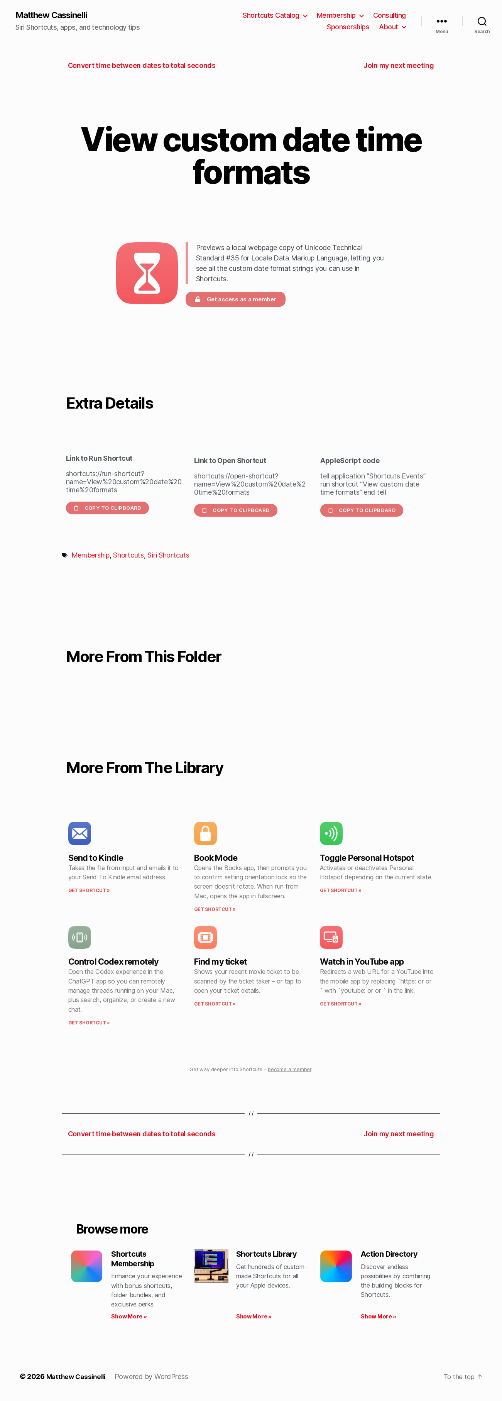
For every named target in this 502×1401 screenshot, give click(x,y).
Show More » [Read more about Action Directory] (378, 1319)
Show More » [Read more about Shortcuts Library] (254, 1319)
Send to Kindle (95, 858)
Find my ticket (220, 962)
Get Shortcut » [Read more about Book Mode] (215, 910)
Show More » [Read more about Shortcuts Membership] (129, 1319)
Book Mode (216, 858)
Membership (336, 16)
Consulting (389, 16)
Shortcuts (128, 556)
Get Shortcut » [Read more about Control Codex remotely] (89, 1023)
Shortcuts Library (269, 1255)
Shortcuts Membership (135, 1260)
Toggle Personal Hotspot (367, 858)
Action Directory (392, 1255)
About (388, 27)
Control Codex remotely (113, 962)
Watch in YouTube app (362, 962)
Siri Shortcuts (168, 556)
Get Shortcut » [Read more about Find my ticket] (215, 1004)
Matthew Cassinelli (55, 15)
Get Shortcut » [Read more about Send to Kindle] (89, 891)
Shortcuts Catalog (271, 16)
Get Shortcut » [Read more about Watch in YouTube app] (341, 1004)
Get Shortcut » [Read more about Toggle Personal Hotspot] (341, 891)
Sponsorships (348, 27)
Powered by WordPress (156, 1379)
